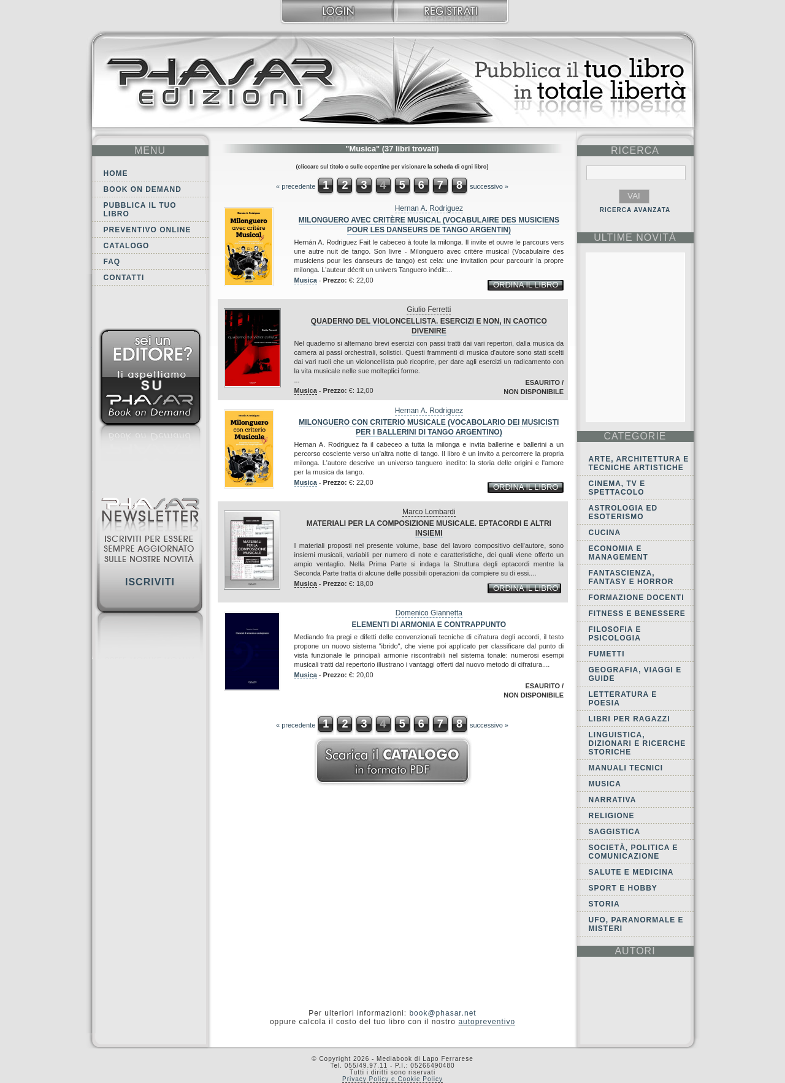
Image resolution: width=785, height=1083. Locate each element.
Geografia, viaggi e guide (635, 674)
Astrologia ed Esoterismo (623, 512)
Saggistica (615, 831)
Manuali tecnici (626, 768)
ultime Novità (635, 237)
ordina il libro (525, 284)
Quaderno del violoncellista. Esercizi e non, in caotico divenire (429, 326)
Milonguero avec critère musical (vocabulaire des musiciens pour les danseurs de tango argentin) (429, 225)
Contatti (124, 277)
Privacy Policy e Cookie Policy (392, 1079)
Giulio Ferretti (429, 309)
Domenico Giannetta (429, 613)
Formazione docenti (636, 597)
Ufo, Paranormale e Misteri (636, 924)
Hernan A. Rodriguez (429, 208)
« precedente (295, 186)
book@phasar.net (442, 1013)
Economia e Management (618, 552)
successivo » (489, 186)
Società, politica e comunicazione (633, 852)
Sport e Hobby (623, 888)
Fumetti (607, 654)
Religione (612, 815)
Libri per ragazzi (629, 719)
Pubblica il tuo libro (140, 209)
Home (116, 173)
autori (635, 951)
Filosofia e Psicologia (615, 633)
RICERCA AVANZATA (635, 210)
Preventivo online (147, 230)
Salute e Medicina (631, 872)
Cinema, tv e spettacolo (617, 487)
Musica (305, 280)
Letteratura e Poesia (623, 698)
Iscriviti (150, 582)
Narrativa (613, 800)
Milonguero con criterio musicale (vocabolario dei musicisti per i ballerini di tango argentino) (429, 427)
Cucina (605, 532)
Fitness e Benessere (637, 613)
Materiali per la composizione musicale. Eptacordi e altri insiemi (429, 528)
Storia (604, 904)
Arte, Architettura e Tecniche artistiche (639, 463)
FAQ (112, 261)
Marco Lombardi (429, 511)
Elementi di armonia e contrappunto (429, 624)
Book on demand (143, 189)
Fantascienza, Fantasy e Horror (631, 577)
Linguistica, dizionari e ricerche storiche (637, 743)
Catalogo (127, 245)
